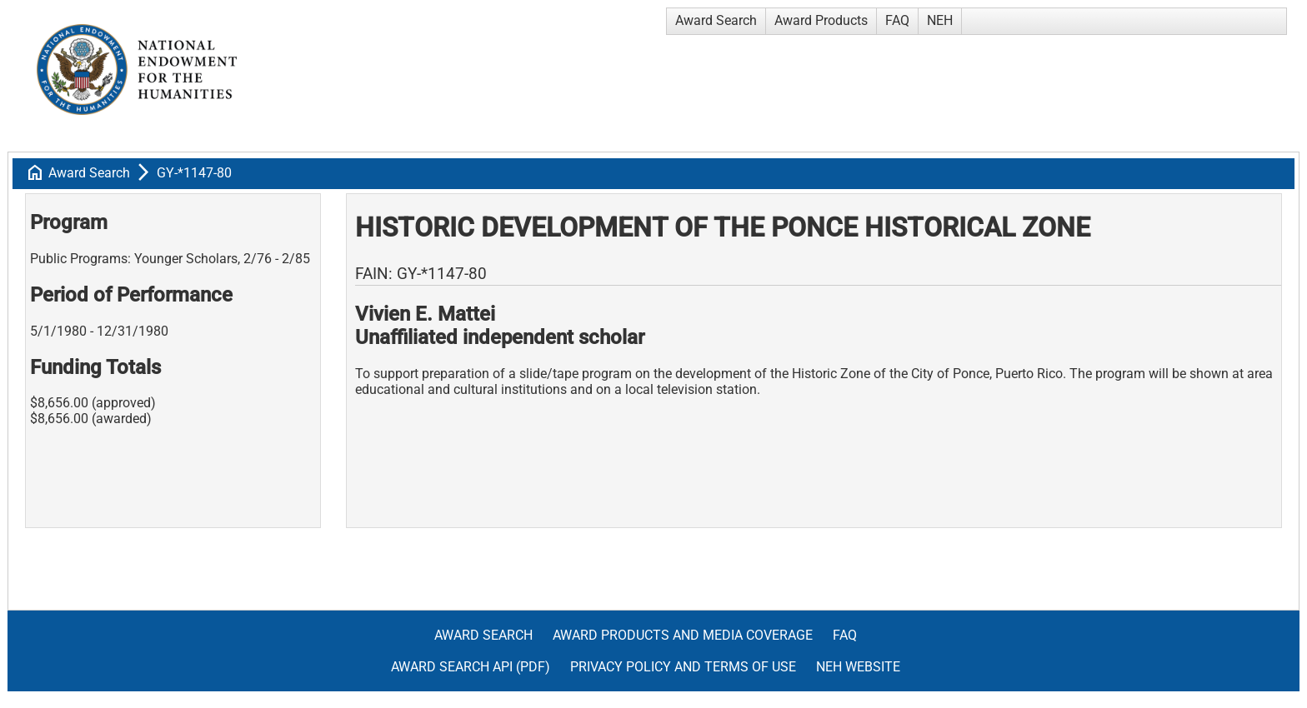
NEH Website (858, 667)
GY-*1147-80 (194, 173)
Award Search (716, 20)
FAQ (897, 20)
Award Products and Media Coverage (683, 635)
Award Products (821, 20)
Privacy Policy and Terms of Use (683, 667)
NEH (940, 20)
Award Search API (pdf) (470, 667)
